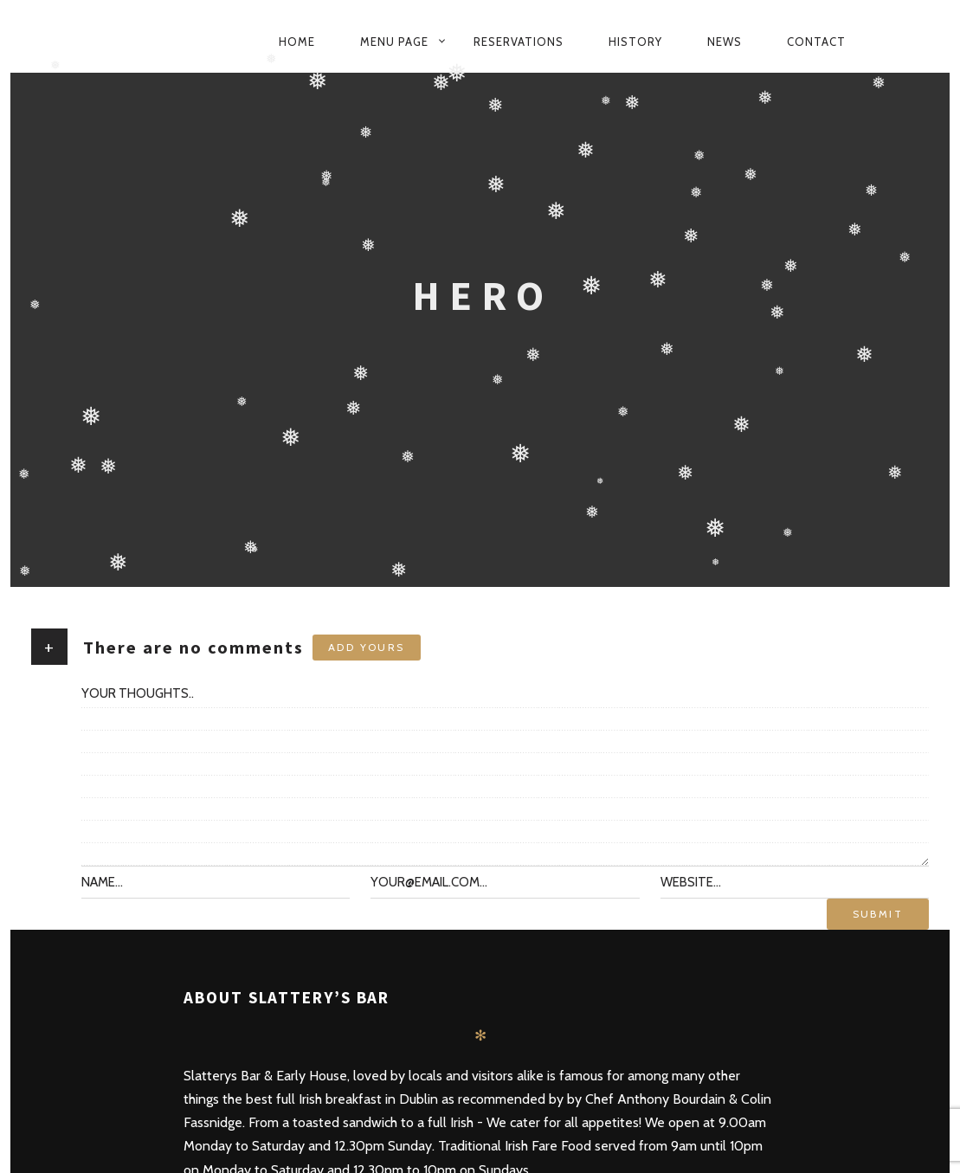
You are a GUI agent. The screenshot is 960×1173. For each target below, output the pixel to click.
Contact (816, 41)
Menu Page (394, 41)
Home (297, 41)
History (635, 41)
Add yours (366, 647)
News (724, 41)
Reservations (519, 41)
